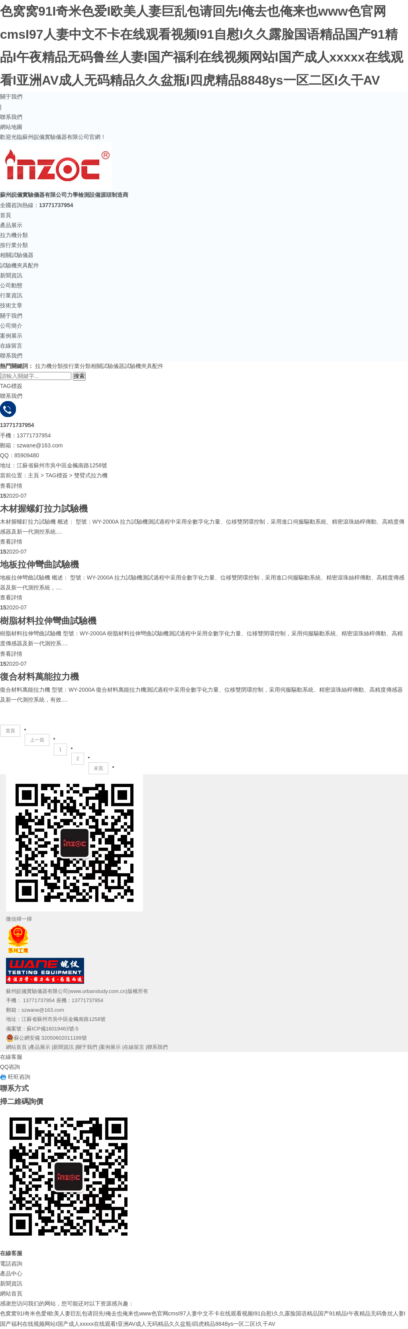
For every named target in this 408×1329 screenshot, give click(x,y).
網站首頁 (16, 1047)
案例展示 (11, 335)
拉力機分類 (14, 235)
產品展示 (11, 225)
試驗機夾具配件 (19, 265)
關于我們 (11, 96)
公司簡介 (11, 325)
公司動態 (11, 285)
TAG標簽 (56, 475)
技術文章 (11, 305)
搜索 (79, 376)
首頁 (5, 215)
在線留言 (11, 345)
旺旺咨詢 (15, 1077)
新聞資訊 (11, 275)
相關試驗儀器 (16, 255)
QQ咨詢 (10, 1067)
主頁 (33, 475)
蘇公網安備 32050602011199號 (46, 1038)
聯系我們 (11, 117)
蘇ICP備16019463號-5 (52, 1029)
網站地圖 (11, 127)
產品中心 (11, 1273)
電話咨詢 (11, 1263)
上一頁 (37, 740)
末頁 (98, 768)
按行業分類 (14, 245)
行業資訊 (11, 295)
